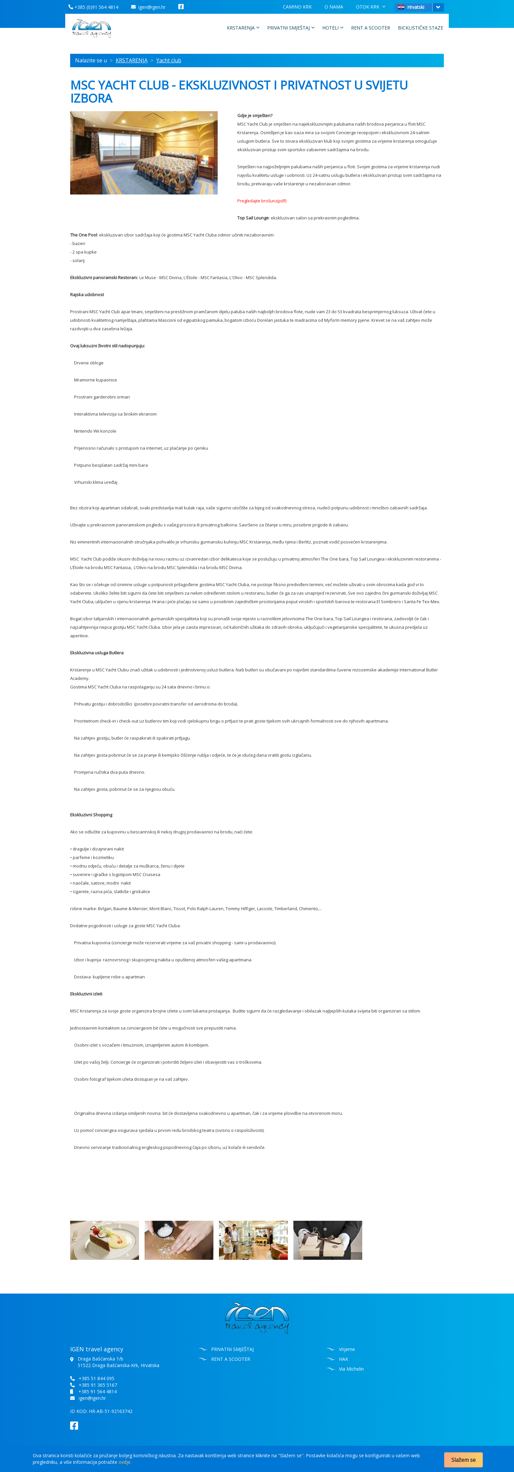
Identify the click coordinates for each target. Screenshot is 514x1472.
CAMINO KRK (297, 7)
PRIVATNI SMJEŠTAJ (290, 27)
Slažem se (463, 1459)
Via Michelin (351, 1369)
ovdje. (125, 1462)
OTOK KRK (370, 6)
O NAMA (334, 7)
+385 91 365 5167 (98, 1385)
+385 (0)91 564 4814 (93, 7)
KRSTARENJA (243, 27)
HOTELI (332, 27)
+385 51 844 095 (96, 1378)
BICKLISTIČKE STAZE (420, 28)
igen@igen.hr (148, 7)
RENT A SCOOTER (370, 28)
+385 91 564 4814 (97, 1391)
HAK (343, 1359)
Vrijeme (347, 1349)
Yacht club (168, 60)
